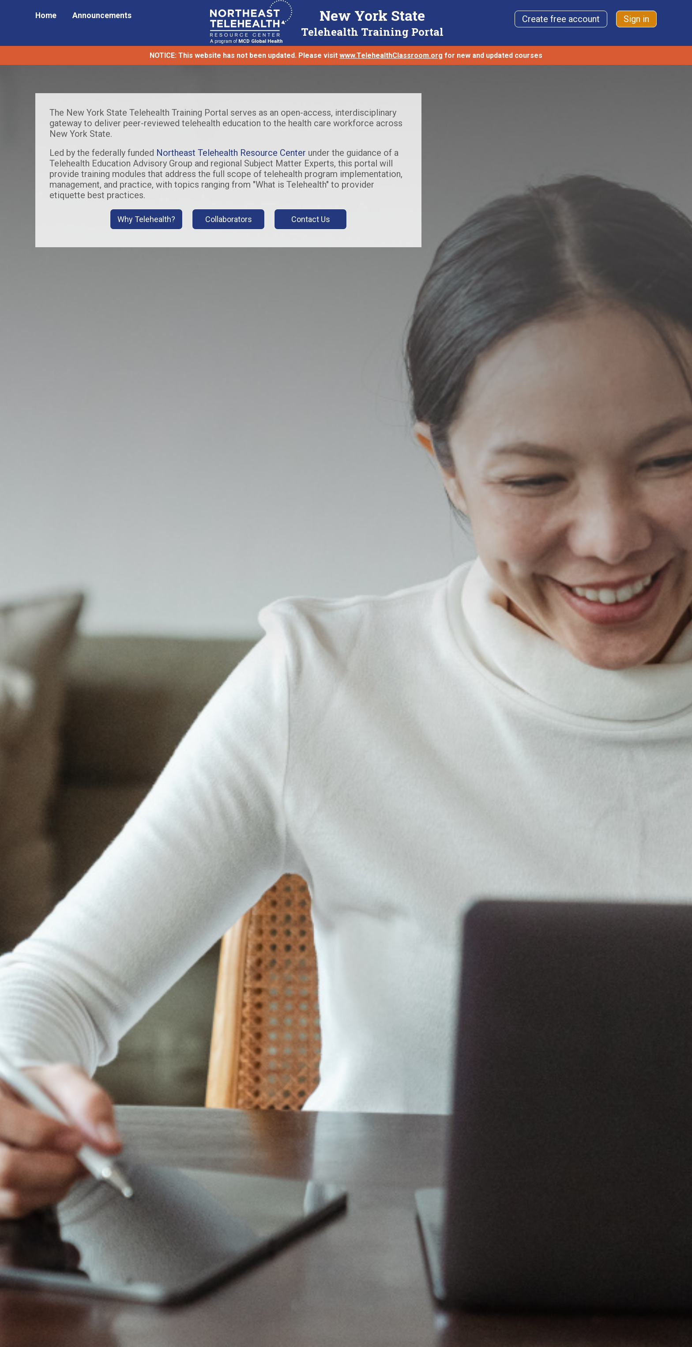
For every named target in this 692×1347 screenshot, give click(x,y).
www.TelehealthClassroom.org (391, 55)
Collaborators (228, 219)
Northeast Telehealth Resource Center (231, 152)
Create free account (561, 19)
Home (45, 15)
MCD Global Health (260, 41)
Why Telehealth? (146, 219)
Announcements (102, 15)
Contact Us (310, 219)
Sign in (636, 19)
